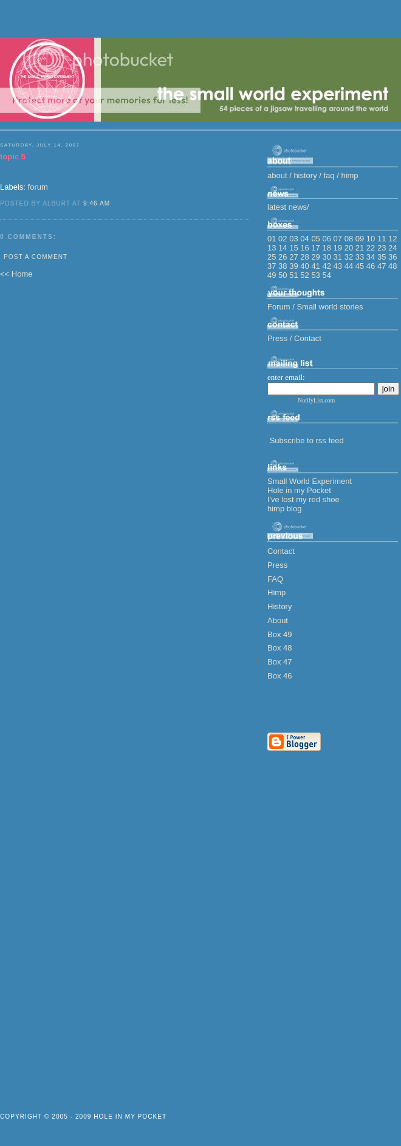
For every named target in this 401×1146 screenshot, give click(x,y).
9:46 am (96, 203)
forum (38, 187)
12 (392, 238)
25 (271, 256)
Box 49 (279, 634)
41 (315, 266)
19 (338, 247)
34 (370, 256)
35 (381, 256)
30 (326, 256)
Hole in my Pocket (299, 490)
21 (359, 247)
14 (282, 247)
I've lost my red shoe (303, 499)
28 (304, 256)
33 (359, 256)
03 (293, 238)
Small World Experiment (309, 481)
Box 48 (279, 647)
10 (370, 238)
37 (271, 266)
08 (348, 238)
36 (392, 256)
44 (348, 266)
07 (338, 238)
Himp (276, 592)
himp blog (284, 508)
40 (304, 266)
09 (359, 238)
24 (392, 247)
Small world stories (329, 306)
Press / (280, 338)
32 (348, 256)
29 (315, 256)
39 (293, 266)
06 (326, 238)
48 (392, 266)
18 (326, 247)
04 (304, 238)
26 (282, 256)
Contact (307, 338)
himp (349, 175)
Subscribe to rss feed (307, 440)
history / (308, 175)
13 (271, 247)
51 (293, 275)
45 (359, 266)
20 (348, 247)
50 (282, 275)
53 (315, 275)
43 (338, 266)
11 (381, 238)
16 (304, 247)
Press (277, 565)
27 (293, 256)
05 (315, 238)
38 (282, 266)
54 (326, 275)
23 (381, 247)
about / (280, 175)
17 (315, 247)
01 (271, 238)
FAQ (275, 579)
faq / (332, 175)
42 (326, 266)
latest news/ (288, 207)
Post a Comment (35, 257)
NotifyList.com (316, 400)
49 (271, 275)
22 (370, 247)
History (279, 606)
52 (304, 275)
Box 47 (279, 661)
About (277, 620)
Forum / (281, 306)
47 (381, 266)
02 (282, 238)
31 (338, 256)
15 (293, 247)
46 (370, 266)
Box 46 (279, 675)
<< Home (16, 273)
